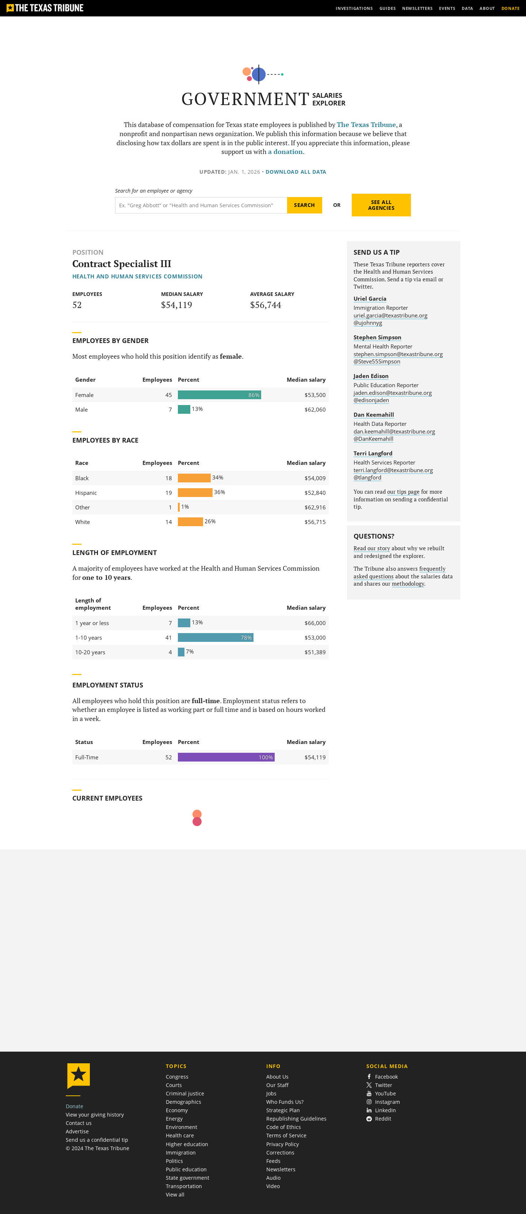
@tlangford (367, 477)
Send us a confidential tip (97, 1139)
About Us (277, 1076)
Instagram (383, 1101)
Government (245, 99)
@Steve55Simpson (377, 361)
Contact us (79, 1122)
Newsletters (281, 1169)
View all (175, 1194)
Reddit (378, 1118)
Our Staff (277, 1085)
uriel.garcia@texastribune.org (390, 315)
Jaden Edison (371, 375)
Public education (186, 1169)
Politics (174, 1160)
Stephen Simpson (377, 337)
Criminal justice (185, 1093)
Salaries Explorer (329, 99)
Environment (181, 1127)
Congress (177, 1076)
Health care (180, 1135)
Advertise (77, 1131)
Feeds (273, 1160)
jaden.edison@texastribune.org (393, 392)
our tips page (403, 491)
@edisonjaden (371, 400)
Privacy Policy (282, 1144)
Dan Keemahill (374, 414)
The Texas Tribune (366, 124)
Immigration (181, 1152)
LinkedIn (381, 1110)
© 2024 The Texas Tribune (97, 1148)
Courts (174, 1085)
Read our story (372, 548)
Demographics (183, 1101)
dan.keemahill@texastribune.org (394, 431)
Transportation (184, 1186)
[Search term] (201, 205)
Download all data (296, 171)
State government (187, 1177)
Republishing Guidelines (296, 1118)
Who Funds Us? (285, 1101)
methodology (408, 583)
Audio (273, 1177)
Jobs (271, 1093)
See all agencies (381, 205)
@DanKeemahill (373, 438)
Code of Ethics (283, 1127)
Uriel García (370, 298)
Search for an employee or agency (153, 191)
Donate (74, 1106)
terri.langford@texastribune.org (393, 470)
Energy (174, 1118)
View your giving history (95, 1114)
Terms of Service (286, 1135)
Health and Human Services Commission (137, 276)
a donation (285, 151)
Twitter (379, 1085)
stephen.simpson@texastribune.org (398, 354)
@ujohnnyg (368, 322)
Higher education (187, 1144)
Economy (177, 1110)
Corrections (280, 1152)
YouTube (381, 1093)
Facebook (382, 1076)
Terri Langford (373, 453)
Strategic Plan (283, 1110)
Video (273, 1186)
